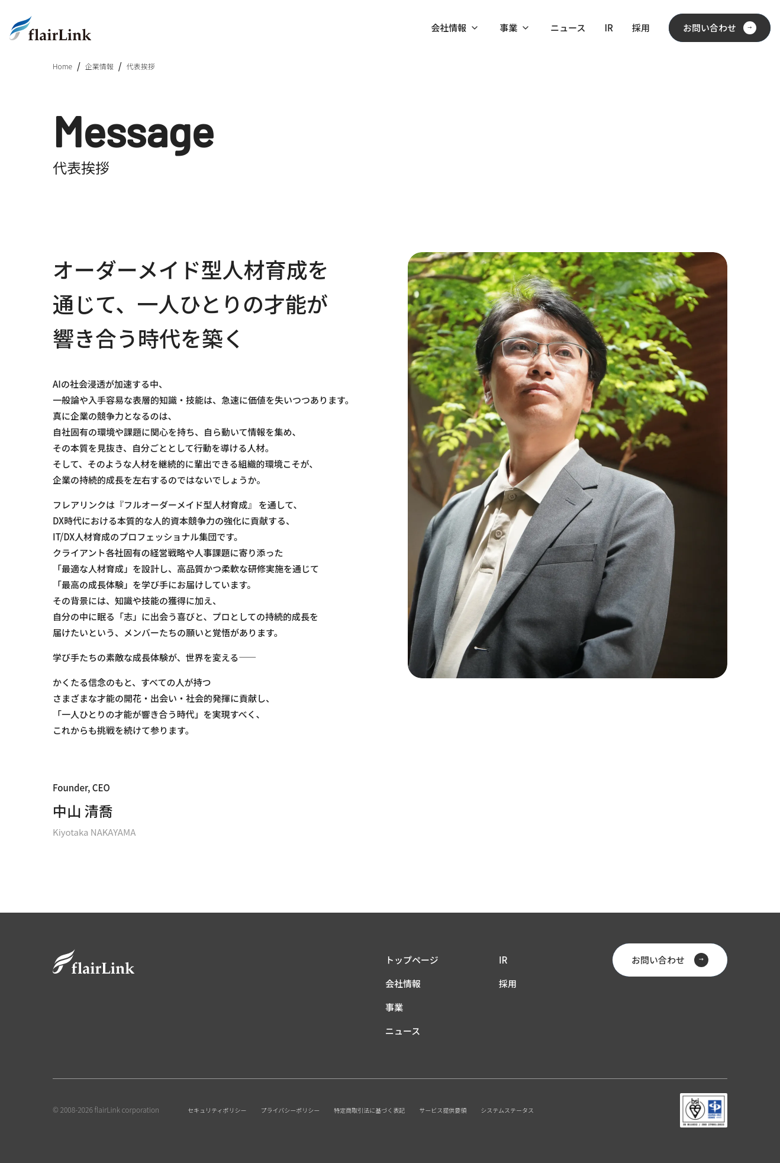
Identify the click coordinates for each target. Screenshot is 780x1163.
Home (62, 66)
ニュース (567, 27)
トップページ (412, 959)
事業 (508, 27)
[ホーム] (50, 28)
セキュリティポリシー (217, 1110)
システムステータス (507, 1110)
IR (608, 27)
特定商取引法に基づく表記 (369, 1110)
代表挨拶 (141, 66)
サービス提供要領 (442, 1110)
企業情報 (99, 66)
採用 (641, 27)
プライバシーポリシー (290, 1110)
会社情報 (448, 27)
